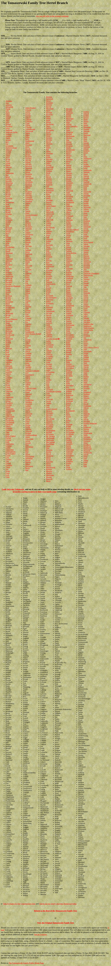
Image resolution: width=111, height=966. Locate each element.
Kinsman (49, 264)
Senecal (86, 114)
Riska (68, 383)
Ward (85, 363)
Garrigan (28, 361)
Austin (8, 155)
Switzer (86, 240)
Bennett (8, 222)
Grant (27, 417)
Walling (86, 357)
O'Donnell (69, 216)
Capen (8, 370)
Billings (8, 237)
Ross (67, 413)
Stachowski (87, 184)
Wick (85, 402)
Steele (85, 197)
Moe (67, 140)
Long (48, 393)
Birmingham (10, 247)
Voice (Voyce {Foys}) (91, 347)
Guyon (27, 441)
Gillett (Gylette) (31, 388)
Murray (68, 189)
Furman (28, 340)
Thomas (86, 260)
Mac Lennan (50, 442)
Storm (85, 215)
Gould (27, 410)
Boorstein (9, 274)
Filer (27, 295)
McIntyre (49, 423)
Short (85, 141)
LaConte (49, 313)
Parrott (68, 255)
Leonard (49, 364)
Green (27, 421)
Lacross (48, 317)
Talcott (85, 244)
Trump (85, 301)
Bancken (9, 181)
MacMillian (50, 444)
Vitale (85, 345)
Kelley (48, 253)
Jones (48, 235)
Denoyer (28, 176)
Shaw (85, 123)
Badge (8, 169)
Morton (68, 167)
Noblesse (69, 206)
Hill (47, 149)
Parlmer (69, 251)
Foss (27, 314)
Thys (85, 269)
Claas (7, 432)
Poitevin (69, 311)
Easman (28, 250)
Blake (8, 257)
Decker (27, 154)
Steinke (86, 203)
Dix (26, 190)
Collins (8, 448)
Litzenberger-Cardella (53, 391)
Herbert (48, 128)
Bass (7, 200)
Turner (85, 304)
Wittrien (86, 429)
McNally (49, 428)
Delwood (28, 166)
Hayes (48, 110)
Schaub (68, 448)
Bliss (7, 266)
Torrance (86, 279)
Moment (69, 144)
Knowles (49, 276)
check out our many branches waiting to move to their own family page (52, 490)
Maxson (49, 477)
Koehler (49, 278)
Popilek (68, 313)
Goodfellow (29, 400)
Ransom (69, 354)
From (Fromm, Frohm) (33, 334)
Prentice (69, 327)
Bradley (8, 298)
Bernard (8, 229)
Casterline (9, 391)
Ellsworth (28, 266)
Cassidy (8, 389)
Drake (27, 213)
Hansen (28, 460)
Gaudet (27, 365)
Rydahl (68, 426)
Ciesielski (9, 430)
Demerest (28, 168)
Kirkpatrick (50, 266)
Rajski (68, 346)
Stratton (86, 223)
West (85, 390)
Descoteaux (29, 178)
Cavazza (8, 399)
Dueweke (28, 229)
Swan (85, 234)
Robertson (69, 395)
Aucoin (8, 154)
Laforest (49, 323)
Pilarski (68, 300)
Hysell (48, 196)
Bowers (8, 292)
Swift (85, 238)
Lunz (48, 407)
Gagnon (28, 345)
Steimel (86, 201)
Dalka (27, 137)
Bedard (8, 212)
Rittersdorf (69, 385)
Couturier (9, 465)
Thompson (87, 262)
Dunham (28, 238)
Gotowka (28, 408)
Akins (8, 113)
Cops (7, 457)
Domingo (28, 195)
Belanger (9, 214)
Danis (27, 143)
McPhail (49, 432)
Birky (7, 245)
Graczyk (28, 416)
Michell (68, 120)
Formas (28, 310)
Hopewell (49, 169)
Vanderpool (87, 326)
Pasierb (68, 257)
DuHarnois (29, 234)
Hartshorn (49, 99)
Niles (68, 204)
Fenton (27, 293)
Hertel (48, 136)
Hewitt (48, 142)
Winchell (86, 421)
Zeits (85, 466)
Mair (47, 448)
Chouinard (9, 418)
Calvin (8, 364)
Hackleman (29, 447)
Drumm (28, 223)
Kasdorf (49, 249)
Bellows (8, 218)
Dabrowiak (29, 131)
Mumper (69, 185)
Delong (27, 162)
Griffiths (28, 429)
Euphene (28, 273)
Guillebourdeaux (31, 435)
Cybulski (28, 127)
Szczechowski (88, 242)
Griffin (27, 427)
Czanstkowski (30, 129)
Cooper (8, 455)
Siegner (86, 143)
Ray (67, 358)
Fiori (27, 299)
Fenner (27, 291)
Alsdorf (8, 124)
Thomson (86, 266)
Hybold (48, 192)
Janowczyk (50, 214)
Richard (69, 379)
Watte (85, 373)
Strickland (87, 227)
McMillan (49, 426)
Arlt (7, 144)
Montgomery (70, 150)
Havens (48, 107)
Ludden (48, 403)
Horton (48, 177)
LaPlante (49, 336)
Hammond (29, 458)
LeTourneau (50, 372)
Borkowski (9, 276)
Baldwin (8, 179)
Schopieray (70, 455)
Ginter (27, 392)
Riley (68, 381)
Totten (85, 281)
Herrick (48, 134)
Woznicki (86, 451)
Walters (86, 359)
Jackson (49, 204)
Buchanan (9, 331)
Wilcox (85, 408)
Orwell (68, 228)
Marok (48, 458)
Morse (68, 161)
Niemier (69, 198)
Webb (85, 375)
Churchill (9, 428)
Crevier (28, 114)
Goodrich (28, 404)
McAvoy (49, 411)
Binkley (8, 239)
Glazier (27, 396)
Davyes (28, 149)
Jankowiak (49, 212)
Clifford (8, 438)
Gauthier (28, 367)
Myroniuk (69, 191)
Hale (27, 451)
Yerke (85, 456)
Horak (48, 173)
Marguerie (49, 456)
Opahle (68, 224)
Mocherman (70, 136)
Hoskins (49, 179)
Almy (7, 122)
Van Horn (86, 322)
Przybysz (69, 339)
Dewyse (28, 180)
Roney (68, 405)
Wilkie (85, 412)
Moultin (69, 175)
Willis (85, 417)
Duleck (27, 236)
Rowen (68, 416)
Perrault (69, 280)
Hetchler (49, 140)
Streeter (86, 225)
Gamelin (28, 349)
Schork (68, 457)
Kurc (48, 305)
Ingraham (49, 200)
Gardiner (28, 353)
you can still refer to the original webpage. (52, 16)
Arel (7, 142)
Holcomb (49, 159)
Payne (68, 270)
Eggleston (28, 254)
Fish (26, 303)
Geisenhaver (29, 375)
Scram (68, 467)
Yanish (85, 454)
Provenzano (70, 337)
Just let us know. (40, 934)
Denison (28, 170)
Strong (85, 229)
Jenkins (48, 223)
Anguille (9, 136)
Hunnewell (50, 190)
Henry (48, 126)
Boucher (8, 284)
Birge (7, 243)
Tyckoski (86, 306)
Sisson (85, 153)
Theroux (86, 256)
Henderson (50, 124)
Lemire (48, 360)
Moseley (69, 169)
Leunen (48, 374)
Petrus (68, 290)
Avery (8, 157)
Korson (48, 288)
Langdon (49, 334)
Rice (67, 378)
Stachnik (86, 182)
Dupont (28, 242)
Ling (47, 384)
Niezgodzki (70, 202)
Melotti (68, 117)
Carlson (8, 374)
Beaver (8, 210)
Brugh (8, 323)
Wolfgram (86, 437)
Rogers (68, 403)
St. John (69, 436)
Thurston (86, 267)
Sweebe (86, 236)
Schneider (69, 452)
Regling (69, 364)
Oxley (68, 237)
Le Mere (49, 358)
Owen (68, 233)
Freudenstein (29, 332)
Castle (8, 393)
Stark (85, 188)
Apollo (8, 138)
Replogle (69, 372)
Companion (10, 450)
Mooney (69, 152)
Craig (7, 477)
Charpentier (10, 409)
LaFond (48, 321)
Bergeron (9, 228)
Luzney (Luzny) (51, 409)
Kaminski (49, 245)
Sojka (85, 168)
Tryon (85, 303)
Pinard (68, 302)
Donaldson (29, 199)
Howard (49, 181)
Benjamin (9, 220)
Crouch (27, 117)
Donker (28, 203)
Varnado (86, 332)
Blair (7, 255)
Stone (85, 213)
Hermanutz (50, 130)
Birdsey (8, 241)
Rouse (68, 415)
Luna (48, 405)
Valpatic (86, 318)
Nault (68, 192)
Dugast (27, 232)
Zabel (85, 462)
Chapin (8, 407)
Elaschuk (28, 260)
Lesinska (49, 368)
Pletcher (69, 307)
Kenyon (49, 260)
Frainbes (28, 324)
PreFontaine (70, 325)
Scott (68, 465)
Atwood (8, 152)
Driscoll (28, 219)
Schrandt (69, 459)
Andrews (9, 134)
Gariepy (28, 357)
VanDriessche (88, 330)
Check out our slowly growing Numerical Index (58, 904)
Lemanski (49, 356)
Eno (26, 271)
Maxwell (49, 479)
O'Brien (68, 210)
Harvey (48, 101)
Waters (85, 369)
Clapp (8, 434)
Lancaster (49, 329)
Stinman (86, 211)
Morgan (68, 155)
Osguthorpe (70, 231)
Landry (48, 333)
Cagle (8, 356)
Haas (27, 445)
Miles (68, 122)
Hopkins (49, 171)
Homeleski (50, 167)
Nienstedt (69, 200)
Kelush (48, 255)
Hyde (48, 194)
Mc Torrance (50, 436)
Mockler (69, 138)
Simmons (86, 147)
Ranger (68, 352)
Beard (8, 206)
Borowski (9, 280)
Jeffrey (48, 221)
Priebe (68, 329)
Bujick (8, 337)
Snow (85, 162)
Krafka (48, 290)
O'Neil (68, 222)
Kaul (47, 251)
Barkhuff (9, 185)
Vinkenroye (87, 340)
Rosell (68, 409)
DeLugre (28, 164)
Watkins (86, 371)
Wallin (85, 355)
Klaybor (49, 272)
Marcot (48, 454)
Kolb (48, 280)
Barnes (8, 187)
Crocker (28, 116)
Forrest (27, 312)
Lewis (48, 376)
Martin (48, 463)
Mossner (69, 173)
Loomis (48, 395)
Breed (8, 304)
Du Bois (28, 225)
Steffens (86, 199)
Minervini (69, 132)
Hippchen (49, 153)
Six (84, 154)
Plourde (68, 309)
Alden (8, 115)
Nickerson (69, 196)
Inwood (48, 202)
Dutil (27, 244)
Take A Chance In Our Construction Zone (19, 904)
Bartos (8, 196)
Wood (85, 443)
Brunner (8, 329)
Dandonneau (29, 141)
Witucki (86, 431)
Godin (27, 398)
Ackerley (9, 105)
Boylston (9, 296)
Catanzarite (9, 397)
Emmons (28, 269)
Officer (68, 218)
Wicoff (85, 404)
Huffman (49, 184)
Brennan (8, 305)
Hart (26, 470)
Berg (7, 226)
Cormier (8, 459)
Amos (8, 128)
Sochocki (86, 166)
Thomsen (86, 264)
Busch (8, 346)
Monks (68, 148)
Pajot (68, 245)
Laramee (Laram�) (53, 339)
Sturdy (85, 232)
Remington (70, 368)
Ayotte (8, 159)
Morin (68, 157)
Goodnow (28, 402)
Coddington (10, 444)
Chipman (9, 415)
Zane (85, 464)
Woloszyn (86, 441)
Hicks (48, 146)
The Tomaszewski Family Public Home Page (26, 963)
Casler (8, 385)
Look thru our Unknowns (13, 489)
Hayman (49, 112)
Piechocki (69, 298)
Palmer (68, 247)
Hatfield (49, 105)
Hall (26, 453)
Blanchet (9, 261)
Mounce (69, 177)
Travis (85, 291)
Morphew (69, 159)
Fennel (27, 289)
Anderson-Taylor (11, 132)
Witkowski (87, 427)
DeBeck (28, 151)
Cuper (27, 123)
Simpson (86, 151)
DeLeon (28, 160)
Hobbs (48, 157)
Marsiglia (49, 461)
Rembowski (70, 366)
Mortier (68, 165)
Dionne (27, 188)
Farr (26, 281)
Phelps (68, 292)
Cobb (7, 442)
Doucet (27, 211)
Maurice (49, 473)
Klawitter (49, 270)
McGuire (49, 421)
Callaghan (9, 360)
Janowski (49, 216)
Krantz (48, 292)
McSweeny (50, 434)
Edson (27, 252)
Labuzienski (50, 311)
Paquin (68, 249)
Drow (27, 221)
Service (86, 117)
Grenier (28, 425)
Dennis (27, 172)
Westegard (87, 392)
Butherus (9, 348)
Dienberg (28, 184)
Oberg (68, 212)
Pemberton (69, 276)
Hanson (28, 462)
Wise (85, 425)
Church (8, 426)
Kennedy (49, 257)
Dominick (28, 197)
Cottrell (8, 463)
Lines (48, 382)
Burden (8, 341)
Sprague (86, 178)
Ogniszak (69, 220)
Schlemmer (70, 450)
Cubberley (29, 121)
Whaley (86, 396)
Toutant (86, 283)
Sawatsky (69, 444)
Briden (8, 311)
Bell (7, 216)
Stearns (85, 193)
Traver (85, 289)
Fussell (27, 341)
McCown (49, 415)
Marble (48, 452)
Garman (28, 359)
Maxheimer (50, 475)
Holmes (48, 165)
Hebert (48, 118)
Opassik (69, 226)
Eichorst (28, 258)
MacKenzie (50, 440)
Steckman (86, 195)
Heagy (48, 116)
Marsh (48, 460)
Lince (48, 378)
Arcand (8, 140)
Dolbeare (28, 193)
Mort (67, 163)
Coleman (9, 446)
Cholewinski (10, 416)
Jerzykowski (50, 227)
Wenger (86, 386)
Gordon (28, 406)
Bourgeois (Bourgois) (13, 286)
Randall (68, 350)
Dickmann (29, 182)
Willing (86, 416)
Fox (26, 322)
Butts (7, 350)
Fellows (28, 287)
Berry (7, 233)
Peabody (69, 272)
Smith (85, 160)
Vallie (85, 316)
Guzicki (28, 443)
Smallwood (87, 158)
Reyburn (69, 374)
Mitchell (69, 134)
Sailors (68, 428)
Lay (47, 349)
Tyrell (85, 308)
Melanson (69, 113)
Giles (27, 386)
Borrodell (9, 282)
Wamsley (86, 361)
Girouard (28, 394)
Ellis (27, 264)
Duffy (27, 230)
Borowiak (9, 278)
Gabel (27, 343)
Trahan (85, 285)
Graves (27, 419)
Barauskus (9, 183)
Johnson (49, 231)
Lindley (48, 380)
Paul (67, 266)
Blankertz (9, 265)
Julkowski (49, 239)
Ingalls (48, 198)
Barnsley (9, 189)
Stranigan (86, 221)
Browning (9, 321)
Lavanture (49, 347)
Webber (86, 377)
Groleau (28, 433)
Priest (68, 331)
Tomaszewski (88, 275)
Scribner (69, 469)
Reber (68, 362)
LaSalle (48, 343)
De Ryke (28, 153)
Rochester (69, 401)
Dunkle (27, 240)
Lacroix (48, 315)
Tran (85, 287)
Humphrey (49, 188)
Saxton (68, 446)
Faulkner (28, 285)
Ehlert (27, 256)
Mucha (68, 179)
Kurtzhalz (49, 307)
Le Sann (49, 366)
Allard (8, 118)
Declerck (28, 156)
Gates (27, 363)
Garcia (27, 351)
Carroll (8, 379)
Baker (8, 177)
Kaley (48, 243)
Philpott (69, 296)
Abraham (9, 101)
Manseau (49, 450)
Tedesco (86, 250)
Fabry (27, 277)
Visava (85, 343)
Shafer (85, 119)
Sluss (85, 156)
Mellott (68, 115)
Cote (7, 461)
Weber (85, 378)
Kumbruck (49, 303)
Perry (68, 284)
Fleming (28, 306)
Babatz (8, 165)
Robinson (69, 399)
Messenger (69, 118)
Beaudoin (9, 208)
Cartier (8, 381)
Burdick (8, 342)
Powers (68, 321)
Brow (7, 317)
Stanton (86, 186)
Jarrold (48, 218)
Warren (85, 367)
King (48, 262)
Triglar (85, 295)
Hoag (48, 155)
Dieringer (28, 186)
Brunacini (9, 327)
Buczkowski (10, 335)
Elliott (27, 262)
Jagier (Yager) (51, 206)
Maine (48, 446)
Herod (48, 132)
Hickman (49, 144)
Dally (27, 139)
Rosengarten (70, 411)
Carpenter (9, 378)
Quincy (68, 341)
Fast (26, 283)
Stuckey (86, 230)
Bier (7, 235)
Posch (68, 319)
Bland (8, 263)
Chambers (9, 403)
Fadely (27, 279)
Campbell (9, 368)
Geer (27, 373)
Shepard (86, 129)
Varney (85, 334)
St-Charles (69, 430)
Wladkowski (87, 433)
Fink (27, 297)
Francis (27, 326)
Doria (27, 205)
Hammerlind (29, 456)
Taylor (85, 248)
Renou (68, 370)
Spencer (86, 176)
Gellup (27, 377)
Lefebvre (49, 354)
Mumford (69, 183)
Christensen (10, 420)
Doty (27, 209)
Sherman (86, 131)
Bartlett (8, 194)
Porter (68, 317)
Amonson (9, 126)
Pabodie (69, 239)
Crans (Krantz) (30, 108)
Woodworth (87, 449)
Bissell (8, 251)
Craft (7, 475)
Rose (67, 407)
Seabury (86, 112)
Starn (85, 190)
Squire (85, 180)
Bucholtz (9, 333)
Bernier (8, 231)
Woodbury (87, 445)
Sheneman (87, 127)
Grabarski (28, 414)
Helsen (48, 122)
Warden (86, 365)
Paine (68, 243)
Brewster (9, 309)
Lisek (48, 387)
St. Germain (70, 432)
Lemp (48, 362)
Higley (48, 147)
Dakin (27, 135)
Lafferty (49, 319)
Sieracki (86, 145)
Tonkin (85, 277)
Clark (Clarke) (11, 436)
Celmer (8, 401)
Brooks (8, 315)
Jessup (48, 229)
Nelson (68, 194)
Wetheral (86, 394)
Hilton (48, 151)
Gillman (28, 390)
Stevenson (87, 207)
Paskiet (68, 259)
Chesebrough (10, 411)
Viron (85, 341)
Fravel (27, 328)
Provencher (70, 335)
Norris (68, 208)
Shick (85, 137)
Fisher (27, 304)
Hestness (49, 138)
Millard (68, 124)
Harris (27, 468)
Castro (8, 395)
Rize (67, 387)
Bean (7, 204)
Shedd (85, 125)
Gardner (28, 355)
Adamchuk (9, 107)
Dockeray (28, 192)
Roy (67, 418)
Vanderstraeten (88, 328)
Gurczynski (29, 439)
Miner (68, 130)
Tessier (85, 252)
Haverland (49, 109)
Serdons (86, 116)
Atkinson (9, 150)
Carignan (9, 372)
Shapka (85, 121)
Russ (67, 422)
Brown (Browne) (11, 319)
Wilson (85, 419)
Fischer (27, 301)
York (85, 458)
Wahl (85, 349)
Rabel (68, 342)
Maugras (49, 471)
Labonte (49, 309)
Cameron (9, 366)
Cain (7, 358)
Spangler (86, 172)
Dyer (27, 248)
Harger (27, 464)
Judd (47, 237)
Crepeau (28, 110)
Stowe (85, 219)
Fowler (27, 320)
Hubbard (49, 183)
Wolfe (85, 435)
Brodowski (9, 313)
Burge (8, 344)
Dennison (28, 174)
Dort (27, 207)
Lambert (49, 327)
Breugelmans (10, 307)
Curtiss (27, 125)
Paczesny (69, 241)
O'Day (68, 214)
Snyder (85, 164)
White (85, 400)
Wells (85, 382)
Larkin (48, 341)
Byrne (8, 354)
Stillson (86, 209)
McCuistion (50, 419)
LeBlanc (49, 350)
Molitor (68, 142)
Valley (85, 314)
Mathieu (49, 469)
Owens (68, 235)
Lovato (48, 401)
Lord (47, 397)
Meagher (69, 111)
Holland (49, 161)
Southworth (87, 170)
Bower (8, 290)
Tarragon (86, 246)
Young (85, 460)
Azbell (8, 163)
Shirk (85, 139)
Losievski (49, 399)
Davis (27, 147)
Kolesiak (49, 282)
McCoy (48, 417)
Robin (68, 397)
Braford (8, 300)
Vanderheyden (88, 324)
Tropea (85, 297)
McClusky (49, 413)
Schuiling (69, 461)
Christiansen (10, 422)
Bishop (8, 249)
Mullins (68, 181)
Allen (7, 120)
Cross (7, 473)
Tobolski (86, 271)
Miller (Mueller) (71, 126)
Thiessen (86, 258)
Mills (68, 128)
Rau (67, 356)
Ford (27, 308)
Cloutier (8, 440)
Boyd (7, 294)
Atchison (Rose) (11, 148)
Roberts (68, 393)
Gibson (27, 378)
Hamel (27, 454)
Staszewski (87, 192)
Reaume (69, 360)
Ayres (8, 161)
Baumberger (10, 202)
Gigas (27, 380)
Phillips (68, 294)
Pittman (68, 304)
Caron (8, 376)
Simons (86, 149)
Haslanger (49, 103)
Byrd (7, 352)
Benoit (8, 224)
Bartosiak (9, 198)
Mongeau (69, 146)
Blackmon (9, 253)
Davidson (28, 145)
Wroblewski (87, 453)
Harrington (29, 466)
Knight (48, 274)
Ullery (85, 310)
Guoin (27, 437)
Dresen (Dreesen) (31, 215)
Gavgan (28, 369)
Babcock (9, 167)
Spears (85, 174)
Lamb (48, 325)
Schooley (69, 453)
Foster (27, 316)
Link (47, 386)
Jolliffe (48, 233)
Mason (48, 465)
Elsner (27, 267)
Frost (27, 336)
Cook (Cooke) (10, 453)
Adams (8, 109)
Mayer (48, 481)
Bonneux (9, 272)
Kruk (48, 294)
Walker (85, 353)
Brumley (9, 325)
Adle (7, 111)
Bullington (9, 339)
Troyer (85, 299)
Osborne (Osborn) (72, 229)
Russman (69, 424)
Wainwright (87, 351)
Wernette (86, 388)
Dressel (28, 217)
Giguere (28, 382)
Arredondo (9, 146)
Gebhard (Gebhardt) (32, 371)
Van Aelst (86, 320)
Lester (48, 370)
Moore (68, 154)
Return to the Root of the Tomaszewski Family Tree (55, 911)
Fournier (28, 318)
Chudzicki (9, 424)
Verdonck (86, 336)
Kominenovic (51, 284)
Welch (85, 380)
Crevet (27, 112)
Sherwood (86, 135)
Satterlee (69, 442)
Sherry (85, 133)
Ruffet (68, 420)
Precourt (69, 323)
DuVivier (28, 246)
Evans (27, 275)
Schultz (68, 463)
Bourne (8, 288)
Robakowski (70, 389)
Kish (47, 268)
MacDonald (50, 438)
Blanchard (9, 259)
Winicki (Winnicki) (90, 423)
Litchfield (49, 389)
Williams (86, 414)
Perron (68, 282)
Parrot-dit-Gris (71, 253)
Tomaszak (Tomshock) (91, 273)
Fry (26, 338)
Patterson (69, 265)
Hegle (48, 120)
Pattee (68, 263)
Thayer (85, 254)
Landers (49, 331)
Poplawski (69, 315)
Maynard (69, 109)
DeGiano (28, 158)
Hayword (49, 114)
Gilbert (27, 384)
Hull (47, 186)
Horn (48, 175)
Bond (7, 270)
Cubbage (28, 119)
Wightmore (87, 406)
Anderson (9, 130)
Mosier (68, 171)
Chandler (9, 405)
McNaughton (50, 430)
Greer (27, 423)
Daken (27, 133)
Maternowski (50, 467)
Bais (7, 175)
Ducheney (28, 227)
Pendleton (69, 278)
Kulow (48, 301)
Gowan (27, 412)
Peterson (69, 286)
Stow (85, 217)
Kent (47, 258)
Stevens (86, 205)
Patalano (69, 261)
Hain (27, 449)
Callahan (9, 362)
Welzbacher (87, 384)
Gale (27, 347)
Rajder (68, 344)
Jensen (48, 225)
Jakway (48, 208)
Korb (48, 286)
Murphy (69, 187)
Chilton (8, 413)
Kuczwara (49, 299)
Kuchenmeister (51, 297)
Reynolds (69, 376)
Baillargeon (10, 173)
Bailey (8, 171)
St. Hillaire (70, 434)
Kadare (48, 241)
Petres (68, 288)
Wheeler (86, 398)
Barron (8, 192)
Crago (8, 471)
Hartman (49, 97)
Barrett (8, 191)
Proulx (68, 333)
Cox (7, 469)
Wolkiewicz (87, 439)
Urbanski (86, 312)
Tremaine (86, 293)
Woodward (87, 447)
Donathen (28, 201)
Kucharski (49, 295)
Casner (8, 387)
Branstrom (9, 302)
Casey (8, 383)
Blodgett (8, 268)
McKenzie (49, 424)
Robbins (69, 391)
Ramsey (69, 348)
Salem (68, 438)
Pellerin (68, 274)
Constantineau (11, 452)
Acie (7, 103)
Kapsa (48, 247)
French (27, 330)
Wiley (85, 410)
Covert (8, 467)
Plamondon (70, 305)
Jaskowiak (49, 220)
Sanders (69, 440)
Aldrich (8, 117)
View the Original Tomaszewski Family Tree (55, 923)
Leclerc (48, 352)
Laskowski (50, 345)
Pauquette (69, 268)
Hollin (48, 163)
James (48, 210)
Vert (84, 338)
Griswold (28, 431)
